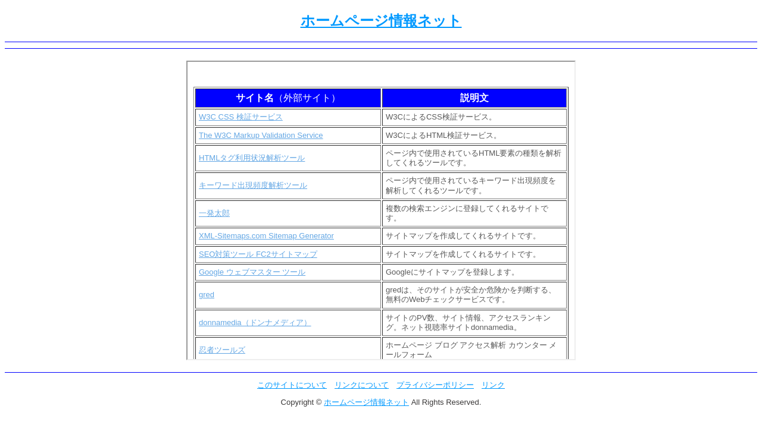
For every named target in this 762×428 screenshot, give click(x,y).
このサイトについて (292, 384)
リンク (493, 384)
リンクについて (362, 384)
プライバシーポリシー (435, 384)
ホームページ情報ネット (381, 20)
